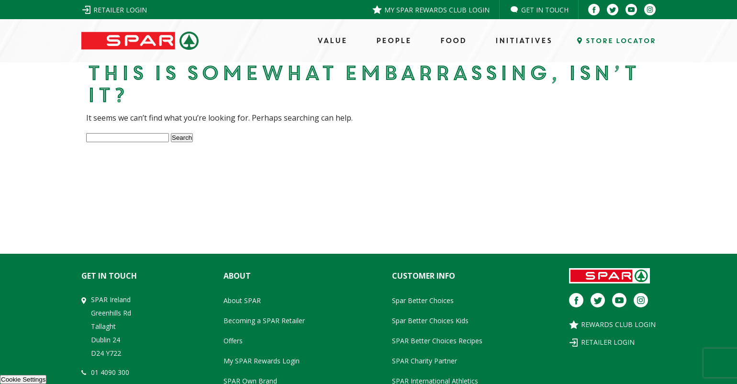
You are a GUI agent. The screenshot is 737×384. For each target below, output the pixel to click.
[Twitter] (612, 9)
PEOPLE (393, 40)
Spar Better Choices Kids (430, 320)
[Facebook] (594, 9)
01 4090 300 (110, 372)
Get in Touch (545, 9)
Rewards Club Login (618, 324)
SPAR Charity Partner (424, 360)
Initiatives (523, 40)
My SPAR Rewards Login (261, 360)
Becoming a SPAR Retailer (264, 320)
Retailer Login (120, 9)
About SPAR (242, 300)
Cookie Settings (23, 379)
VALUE (332, 40)
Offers (233, 340)
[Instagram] (650, 9)
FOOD (453, 40)
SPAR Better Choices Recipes (437, 340)
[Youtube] (631, 9)
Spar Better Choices (423, 300)
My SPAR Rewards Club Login (437, 9)
